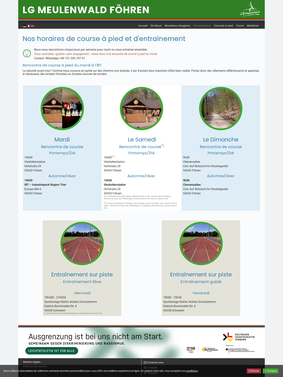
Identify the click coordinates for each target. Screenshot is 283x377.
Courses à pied (223, 25)
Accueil (143, 25)
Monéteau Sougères (177, 25)
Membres (253, 25)
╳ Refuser (254, 370)
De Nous (156, 25)
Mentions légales (32, 362)
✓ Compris (271, 370)
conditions (192, 370)
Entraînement (202, 25)
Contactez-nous (155, 362)
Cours (240, 25)
